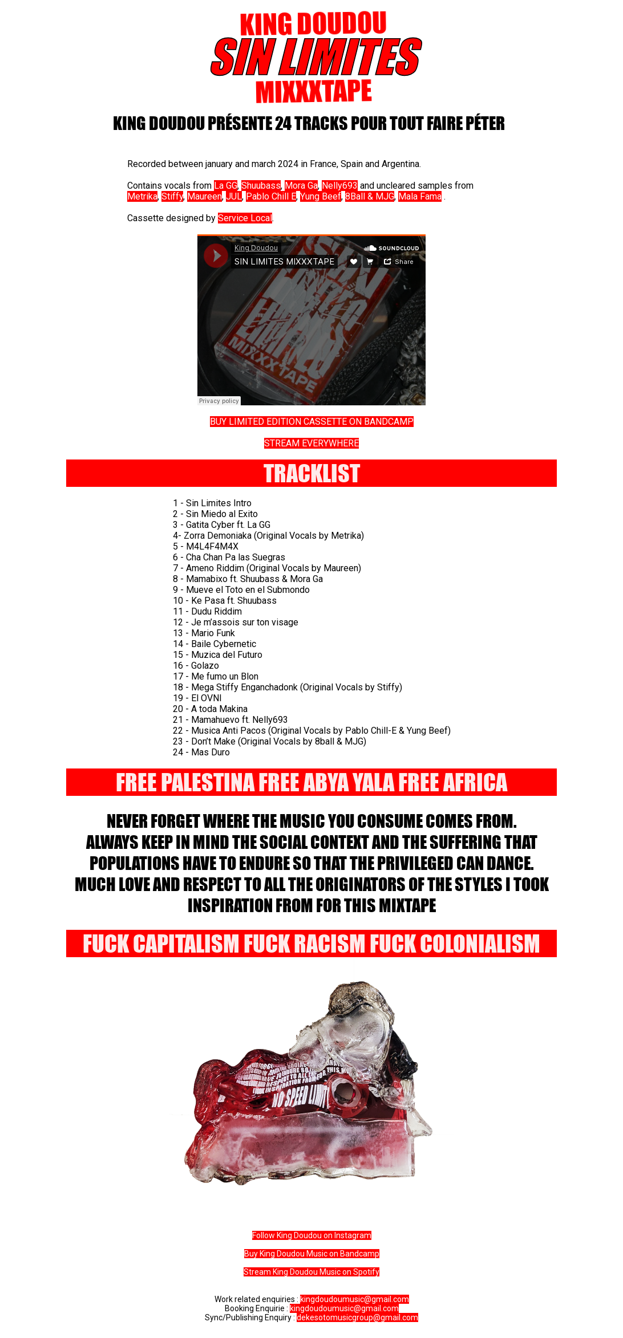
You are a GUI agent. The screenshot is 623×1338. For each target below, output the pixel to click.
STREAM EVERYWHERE (311, 443)
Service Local (245, 218)
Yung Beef (320, 196)
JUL (234, 196)
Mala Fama (420, 196)
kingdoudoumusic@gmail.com (354, 1299)
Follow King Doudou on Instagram (311, 1235)
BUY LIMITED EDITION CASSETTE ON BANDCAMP (312, 421)
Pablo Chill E (271, 196)
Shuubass (261, 185)
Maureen (204, 196)
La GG (225, 185)
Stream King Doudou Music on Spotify (311, 1271)
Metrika (142, 196)
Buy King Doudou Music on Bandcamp (311, 1253)
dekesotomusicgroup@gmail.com (357, 1317)
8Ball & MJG (369, 196)
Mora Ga (301, 185)
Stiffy (172, 196)
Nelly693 (340, 185)
